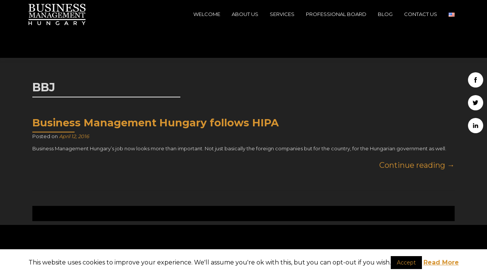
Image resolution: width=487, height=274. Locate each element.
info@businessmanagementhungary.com (244, 242)
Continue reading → (417, 136)
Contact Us (420, 14)
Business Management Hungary (407, 229)
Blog (385, 14)
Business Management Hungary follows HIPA (155, 94)
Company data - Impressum (388, 244)
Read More (441, 262)
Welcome (206, 14)
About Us (245, 14)
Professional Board (336, 14)
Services (282, 14)
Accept (406, 262)
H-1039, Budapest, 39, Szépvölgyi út (99, 242)
